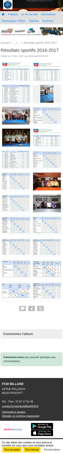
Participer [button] (47, 21)
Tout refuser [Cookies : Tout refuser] (32, 449)
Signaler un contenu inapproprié (20, 416)
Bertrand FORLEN (38, 56)
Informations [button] (48, 14)
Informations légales (13, 412)
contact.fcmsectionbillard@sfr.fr (20, 406)
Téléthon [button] (34, 21)
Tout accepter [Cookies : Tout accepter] (12, 449)
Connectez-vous (13, 357)
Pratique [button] (13, 14)
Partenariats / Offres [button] (13, 21)
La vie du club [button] (29, 14)
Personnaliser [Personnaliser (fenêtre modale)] (52, 449)
